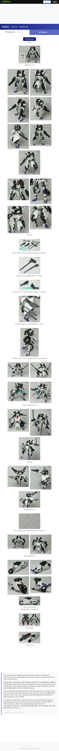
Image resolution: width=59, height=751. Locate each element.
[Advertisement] (29, 14)
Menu (54, 1)
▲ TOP (29, 746)
